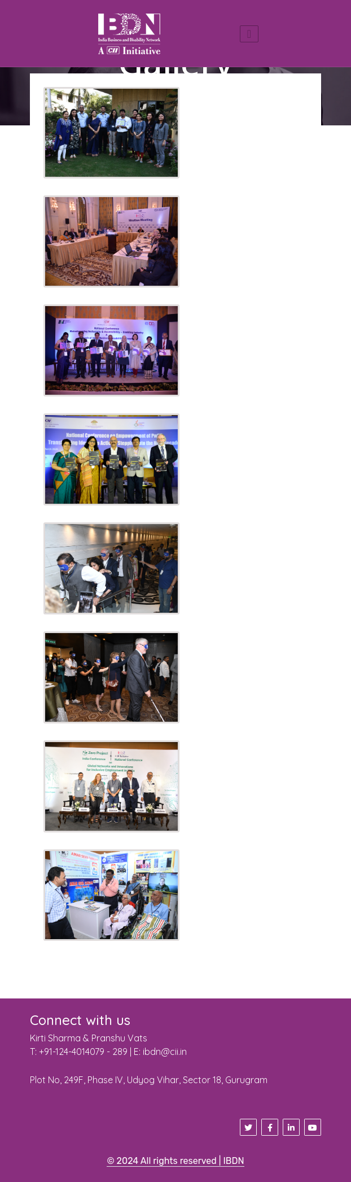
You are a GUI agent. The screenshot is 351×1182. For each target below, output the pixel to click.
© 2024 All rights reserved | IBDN (175, 1160)
